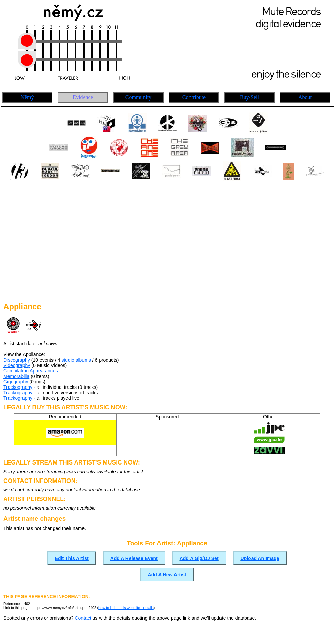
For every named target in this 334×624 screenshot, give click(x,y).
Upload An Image (260, 558)
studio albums (76, 360)
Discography (16, 360)
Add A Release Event (134, 558)
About (305, 97)
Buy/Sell (249, 97)
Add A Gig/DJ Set (199, 558)
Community (138, 97)
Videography (16, 365)
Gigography (15, 381)
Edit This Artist (72, 558)
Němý (27, 97)
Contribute (194, 97)
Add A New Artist (167, 574)
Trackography (17, 387)
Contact (83, 618)
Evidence (83, 97)
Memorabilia (16, 376)
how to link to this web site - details (126, 608)
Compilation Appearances (30, 371)
